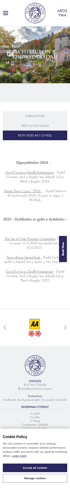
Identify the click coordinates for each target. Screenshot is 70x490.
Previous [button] (5, 327)
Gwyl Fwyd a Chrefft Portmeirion (29, 271)
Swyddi (35, 413)
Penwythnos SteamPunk (24, 257)
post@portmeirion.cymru (36, 388)
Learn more (19, 455)
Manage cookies (35, 478)
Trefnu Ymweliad (35, 126)
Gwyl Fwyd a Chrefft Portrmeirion (29, 172)
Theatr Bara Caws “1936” (23, 191)
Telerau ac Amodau (35, 428)
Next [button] (65, 327)
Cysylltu (35, 417)
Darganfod (35, 116)
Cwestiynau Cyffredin (35, 424)
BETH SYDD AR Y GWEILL (35, 135)
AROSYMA (62, 13)
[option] (35, 327)
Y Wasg (35, 421)
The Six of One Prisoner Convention (30, 238)
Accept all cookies (35, 467)
